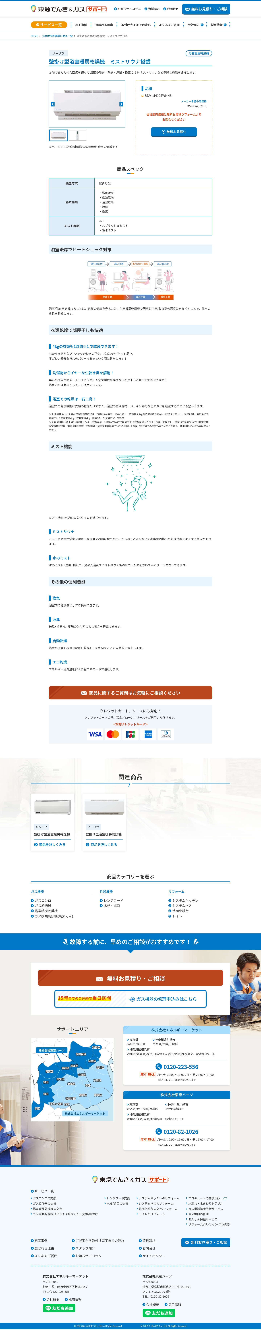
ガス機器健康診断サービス (205, 1209)
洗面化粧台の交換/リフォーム (158, 1209)
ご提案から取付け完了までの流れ (99, 1241)
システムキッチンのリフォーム (159, 1199)
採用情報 (217, 25)
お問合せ (173, 9)
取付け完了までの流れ (136, 25)
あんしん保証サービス (202, 1220)
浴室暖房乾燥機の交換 (47, 1209)
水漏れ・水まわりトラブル (205, 1204)
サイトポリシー (153, 1256)
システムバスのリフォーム (156, 1204)
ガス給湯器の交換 (44, 1204)
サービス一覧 (44, 1191)
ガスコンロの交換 (44, 1199)
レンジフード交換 (118, 1199)
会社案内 (194, 25)
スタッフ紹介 (85, 1248)
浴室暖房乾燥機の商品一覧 (57, 36)
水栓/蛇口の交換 (117, 1204)
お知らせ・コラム (129, 9)
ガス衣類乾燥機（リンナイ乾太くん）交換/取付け (65, 1214)
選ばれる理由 (104, 25)
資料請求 (154, 9)
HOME (34, 36)
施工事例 (81, 25)
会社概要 (52, 1300)
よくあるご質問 (169, 25)
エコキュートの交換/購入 (204, 1199)
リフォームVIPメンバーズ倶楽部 (209, 1225)
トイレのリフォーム (152, 1214)
